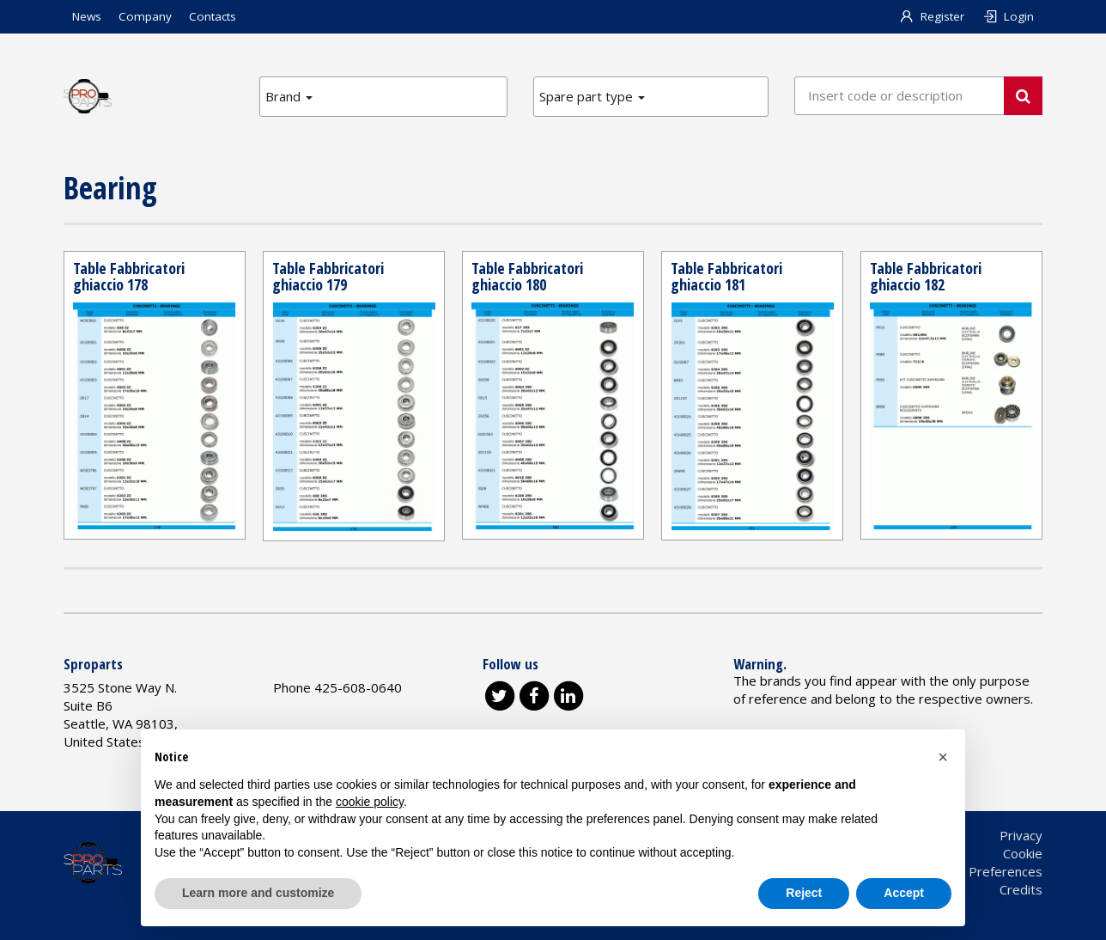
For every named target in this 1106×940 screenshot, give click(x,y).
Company (145, 16)
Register (932, 16)
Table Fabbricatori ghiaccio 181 (726, 277)
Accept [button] (904, 893)
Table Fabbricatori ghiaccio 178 (129, 277)
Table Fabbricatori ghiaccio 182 (925, 277)
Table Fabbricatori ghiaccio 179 (328, 277)
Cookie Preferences (984, 871)
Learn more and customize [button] (258, 893)
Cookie (1022, 853)
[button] (943, 757)
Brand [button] (289, 96)
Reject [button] (804, 893)
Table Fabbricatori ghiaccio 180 (527, 277)
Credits (1021, 889)
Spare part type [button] (592, 96)
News (86, 16)
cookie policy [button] (370, 802)
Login (1007, 16)
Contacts (212, 16)
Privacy (1021, 835)
